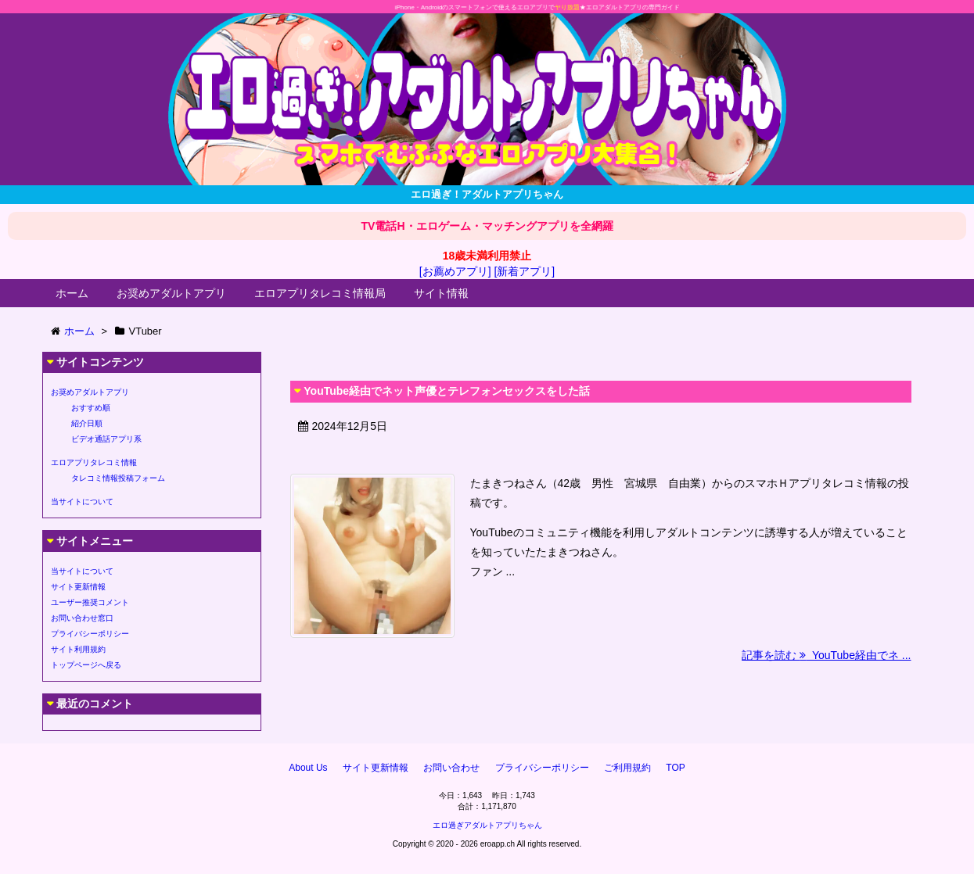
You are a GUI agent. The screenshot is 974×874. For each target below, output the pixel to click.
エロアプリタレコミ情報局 (320, 293)
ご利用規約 (627, 767)
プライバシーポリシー (90, 633)
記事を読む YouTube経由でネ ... (826, 655)
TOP (675, 767)
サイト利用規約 (78, 649)
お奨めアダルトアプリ (171, 293)
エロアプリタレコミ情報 (94, 462)
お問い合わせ (451, 767)
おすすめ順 (90, 407)
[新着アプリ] (524, 271)
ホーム (72, 293)
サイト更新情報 (78, 586)
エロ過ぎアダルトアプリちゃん (487, 825)
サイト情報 (441, 293)
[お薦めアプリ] (455, 271)
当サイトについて (82, 501)
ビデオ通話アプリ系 (106, 439)
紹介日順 (86, 423)
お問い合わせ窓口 (82, 618)
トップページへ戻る (86, 665)
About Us (308, 767)
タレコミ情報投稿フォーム (118, 478)
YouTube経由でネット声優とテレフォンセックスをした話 (447, 391)
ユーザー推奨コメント (90, 602)
